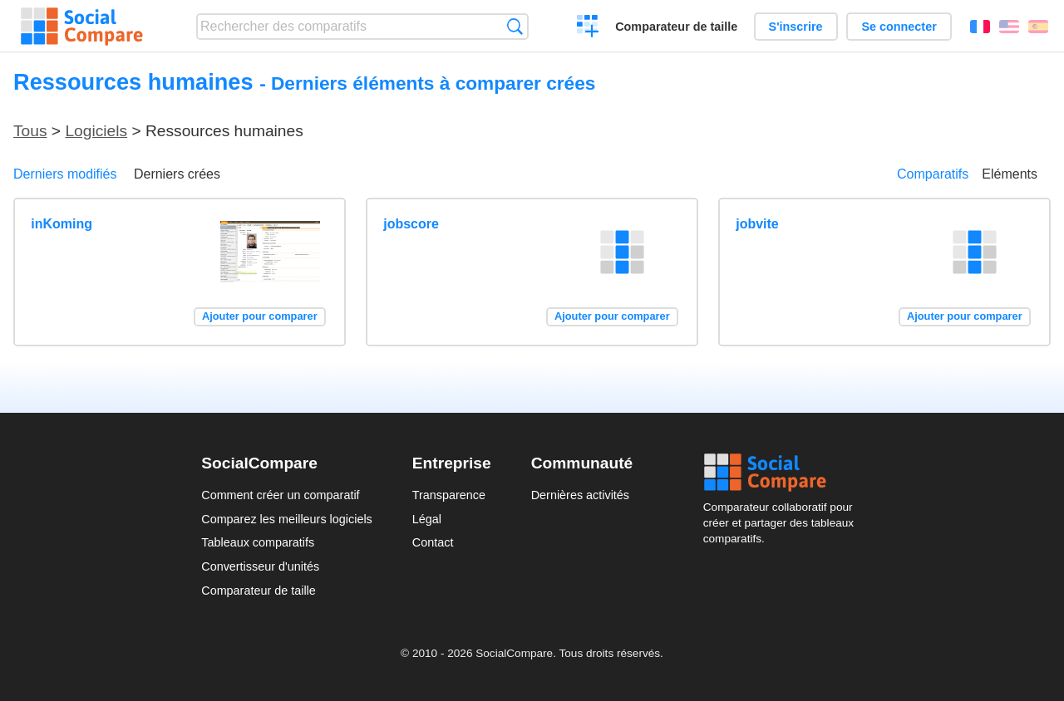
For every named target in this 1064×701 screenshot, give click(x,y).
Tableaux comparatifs (257, 542)
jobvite (757, 224)
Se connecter (898, 26)
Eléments (1009, 174)
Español (1038, 26)
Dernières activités (580, 495)
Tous (30, 131)
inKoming (61, 224)
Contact (433, 542)
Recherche (515, 26)
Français (980, 26)
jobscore (411, 224)
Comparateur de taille (676, 26)
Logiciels (96, 131)
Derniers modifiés (64, 174)
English (1009, 26)
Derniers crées (177, 174)
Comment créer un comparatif (280, 495)
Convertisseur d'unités (260, 566)
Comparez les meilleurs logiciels (286, 519)
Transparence (448, 495)
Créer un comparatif (588, 28)
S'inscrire (796, 26)
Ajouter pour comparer (260, 316)
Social (783, 473)
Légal (426, 519)
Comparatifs (932, 174)
